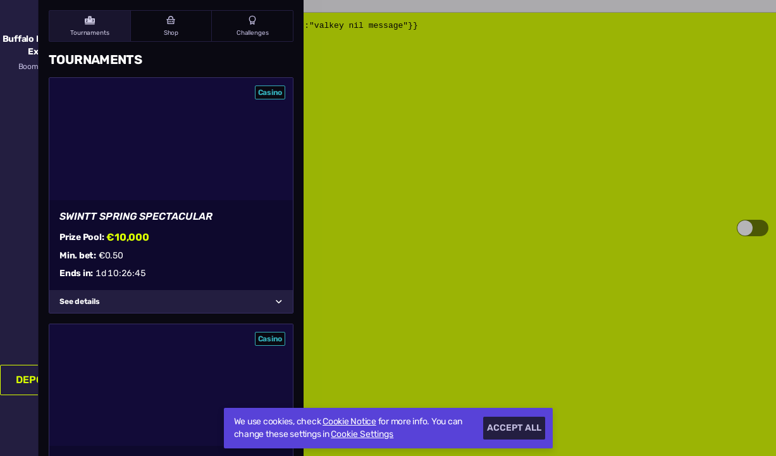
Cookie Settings (362, 434)
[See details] (279, 301)
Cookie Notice (349, 421)
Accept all (514, 427)
